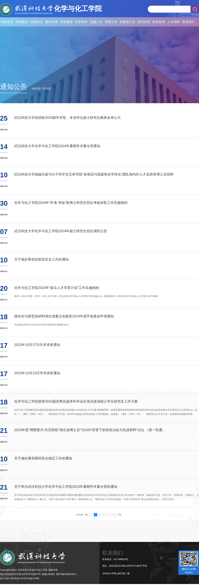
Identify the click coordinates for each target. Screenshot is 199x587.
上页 (86, 515)
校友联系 (159, 22)
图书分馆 (144, 22)
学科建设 (66, 22)
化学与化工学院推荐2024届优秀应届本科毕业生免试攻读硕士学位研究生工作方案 (76, 401)
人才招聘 (173, 22)
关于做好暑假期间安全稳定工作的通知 (43, 458)
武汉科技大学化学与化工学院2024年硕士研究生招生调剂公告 (60, 231)
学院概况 (22, 22)
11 (114, 515)
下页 (119, 515)
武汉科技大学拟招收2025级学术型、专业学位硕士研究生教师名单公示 (67, 117)
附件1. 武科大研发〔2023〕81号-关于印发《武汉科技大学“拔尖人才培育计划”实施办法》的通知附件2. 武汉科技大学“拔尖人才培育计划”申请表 (86, 296)
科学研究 (81, 22)
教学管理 (51, 22)
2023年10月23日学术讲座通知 (37, 373)
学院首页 (7, 22)
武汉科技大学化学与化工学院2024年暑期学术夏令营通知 (57, 146)
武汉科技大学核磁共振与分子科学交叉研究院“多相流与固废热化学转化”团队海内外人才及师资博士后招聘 (93, 174)
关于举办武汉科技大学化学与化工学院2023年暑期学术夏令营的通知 (65, 486)
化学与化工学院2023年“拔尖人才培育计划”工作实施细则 (56, 288)
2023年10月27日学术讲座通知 (37, 345)
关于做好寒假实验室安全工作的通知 (41, 259)
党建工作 (96, 22)
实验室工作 (127, 22)
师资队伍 (37, 22)
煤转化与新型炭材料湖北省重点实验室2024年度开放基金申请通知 (64, 316)
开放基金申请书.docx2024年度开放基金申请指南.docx (41, 324)
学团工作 (111, 22)
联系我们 (188, 22)
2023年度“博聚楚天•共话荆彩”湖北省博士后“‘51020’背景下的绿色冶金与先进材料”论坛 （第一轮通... (89, 430)
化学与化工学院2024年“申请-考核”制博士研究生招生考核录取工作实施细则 (71, 203)
